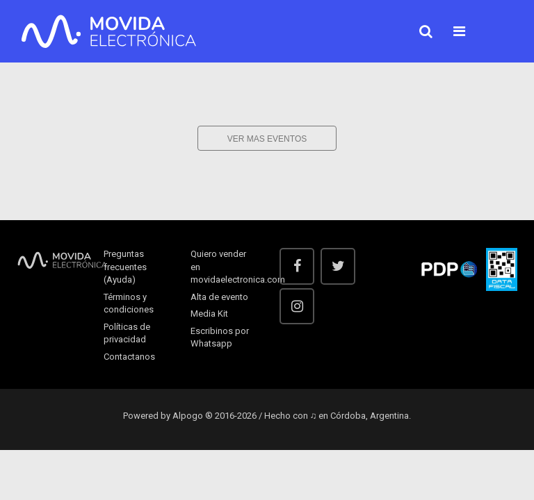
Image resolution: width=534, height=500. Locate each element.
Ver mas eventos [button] (267, 139)
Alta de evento (219, 297)
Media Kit (209, 313)
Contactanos (129, 356)
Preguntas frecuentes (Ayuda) (125, 267)
